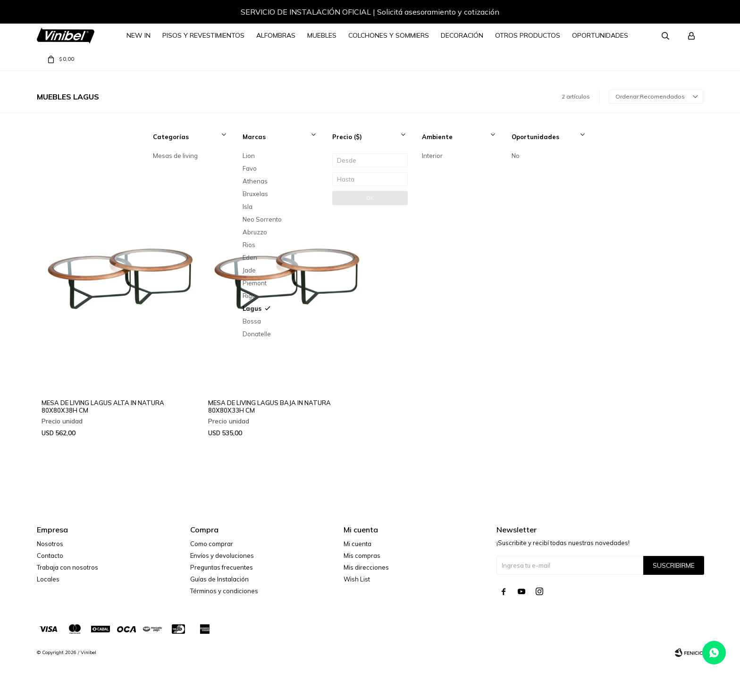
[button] (686, 13)
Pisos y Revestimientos (203, 35)
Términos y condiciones (224, 591)
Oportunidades (600, 35)
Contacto (50, 555)
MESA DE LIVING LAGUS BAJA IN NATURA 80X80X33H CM (269, 406)
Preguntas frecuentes (221, 567)
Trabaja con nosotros (67, 567)
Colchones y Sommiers (388, 35)
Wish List (357, 579)
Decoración (462, 35)
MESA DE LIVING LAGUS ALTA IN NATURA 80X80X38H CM (103, 406)
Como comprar (211, 543)
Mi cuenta (357, 543)
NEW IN (138, 35)
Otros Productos (527, 35)
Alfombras (275, 35)
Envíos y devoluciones (222, 555)
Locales (48, 579)
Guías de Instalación (219, 579)
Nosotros (50, 543)
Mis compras (362, 555)
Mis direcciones (366, 567)
